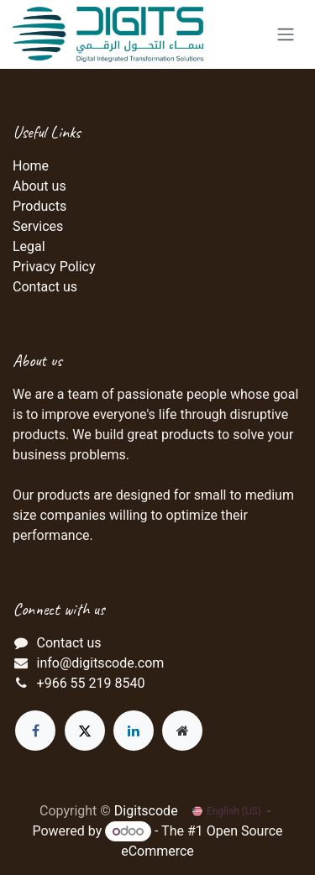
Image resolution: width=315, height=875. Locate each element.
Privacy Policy (54, 267)
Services (38, 226)
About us (39, 186)
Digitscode (146, 811)
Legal (29, 246)
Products (39, 206)
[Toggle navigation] (285, 35)
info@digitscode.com (101, 663)
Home (31, 166)
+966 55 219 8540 (91, 683)
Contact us (45, 287)
